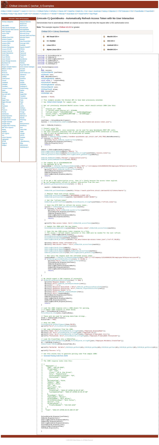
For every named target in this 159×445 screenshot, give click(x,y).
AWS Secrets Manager (8, 27)
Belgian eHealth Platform (9, 67)
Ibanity (4, 129)
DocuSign (5, 92)
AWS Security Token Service (10, 29)
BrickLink (4, 72)
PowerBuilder (139, 11)
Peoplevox (23, 55)
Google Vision (6, 123)
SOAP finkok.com (25, 72)
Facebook (5, 106)
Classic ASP (62, 11)
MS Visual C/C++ (53, 36)
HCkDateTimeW (46, 89)
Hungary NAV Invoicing (8, 125)
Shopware (23, 84)
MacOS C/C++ (112, 36)
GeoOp (4, 112)
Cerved (4, 80)
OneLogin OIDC (24, 43)
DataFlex (71, 11)
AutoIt (24, 11)
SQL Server (19, 14)
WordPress (23, 125)
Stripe (21, 92)
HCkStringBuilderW (47, 78)
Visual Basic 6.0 (71, 14)
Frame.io (4, 110)
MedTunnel (23, 25)
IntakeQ (4, 131)
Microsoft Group (24, 33)
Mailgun (4, 145)
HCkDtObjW (45, 93)
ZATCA (22, 135)
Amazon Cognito (7, 39)
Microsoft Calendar (25, 31)
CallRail (4, 76)
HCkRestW (45, 74)
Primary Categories (7, 22)
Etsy (3, 104)
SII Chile (22, 69)
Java (90, 11)
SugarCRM (23, 94)
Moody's (22, 39)
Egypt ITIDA (5, 100)
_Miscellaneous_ (25, 141)
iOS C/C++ (111, 41)
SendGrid (23, 78)
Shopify (22, 82)
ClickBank (5, 82)
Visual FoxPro (83, 14)
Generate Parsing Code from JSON (56, 356)
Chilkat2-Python (43, 11)
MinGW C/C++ (112, 49)
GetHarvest (5, 114)
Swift (25, 14)
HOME (9, 11)
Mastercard (23, 23)
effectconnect (24, 145)
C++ (34, 11)
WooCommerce (24, 123)
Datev (3, 90)
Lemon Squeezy (6, 137)
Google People (6, 118)
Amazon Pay (5, 45)
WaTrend (22, 114)
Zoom (21, 139)
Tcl (30, 14)
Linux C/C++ (51, 45)
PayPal (22, 51)
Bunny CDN (5, 74)
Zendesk (22, 137)
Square (22, 90)
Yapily (22, 131)
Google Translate (7, 121)
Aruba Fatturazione (7, 53)
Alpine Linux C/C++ (54, 49)
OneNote (22, 45)
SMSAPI (22, 71)
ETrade (4, 96)
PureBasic (4, 14)
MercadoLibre (24, 27)
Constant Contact (7, 88)
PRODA (22, 49)
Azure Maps (5, 55)
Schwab (22, 76)
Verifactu (22, 108)
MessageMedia (24, 29)
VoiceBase (23, 110)
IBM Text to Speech (7, 127)
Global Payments (7, 116)
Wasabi (22, 118)
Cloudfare (5, 86)
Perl (131, 11)
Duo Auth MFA (6, 94)
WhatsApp (23, 120)
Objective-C (113, 11)
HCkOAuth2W (46, 82)
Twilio (21, 102)
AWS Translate (6, 31)
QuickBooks (23, 59)
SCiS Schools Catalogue (27, 67)
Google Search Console (9, 120)
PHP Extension (124, 11)
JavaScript (97, 11)
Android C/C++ (112, 45)
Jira (3, 135)
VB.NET (54, 14)
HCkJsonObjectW (47, 72)
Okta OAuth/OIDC (25, 41)
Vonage (22, 112)
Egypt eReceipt (6, 102)
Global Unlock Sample (54, 102)
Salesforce (23, 74)
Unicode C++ (45, 14)
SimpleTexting (24, 88)
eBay (21, 143)
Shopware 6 (23, 86)
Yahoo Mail (23, 129)
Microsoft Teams (25, 37)
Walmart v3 (23, 116)
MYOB (4, 141)
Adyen (4, 35)
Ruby (11, 14)
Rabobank (23, 61)
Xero (21, 127)
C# (31, 11)
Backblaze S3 (6, 63)
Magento (4, 143)
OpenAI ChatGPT (25, 47)
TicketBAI (23, 96)
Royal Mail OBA (24, 65)
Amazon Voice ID (7, 51)
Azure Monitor (6, 57)
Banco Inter (5, 65)
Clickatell (4, 84)
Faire (3, 108)
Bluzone (4, 71)
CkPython (53, 11)
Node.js (104, 11)
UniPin (22, 106)
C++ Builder (51, 41)
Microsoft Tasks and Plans (27, 35)
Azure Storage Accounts (9, 61)
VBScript (62, 14)
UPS (21, 104)
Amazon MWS (6, 43)
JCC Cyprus (5, 133)
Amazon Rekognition (8, 47)
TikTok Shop (23, 98)
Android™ (16, 11)
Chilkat (3, 11)
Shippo (22, 80)
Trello (21, 100)
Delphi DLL (80, 11)
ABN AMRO (5, 25)
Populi (22, 57)
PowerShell (149, 11)
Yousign (22, 133)
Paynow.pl (23, 53)
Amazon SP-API (6, 49)
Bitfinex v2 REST (7, 69)
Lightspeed (5, 139)
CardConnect (6, 78)
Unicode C (35, 14)
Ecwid (3, 98)
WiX (21, 121)
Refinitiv (22, 63)
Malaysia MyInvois (25, 22)
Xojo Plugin (93, 14)
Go (86, 11)
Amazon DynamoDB (8, 41)
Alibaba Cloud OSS (7, 37)
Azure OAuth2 (6, 59)
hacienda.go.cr (24, 147)
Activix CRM (5, 33)
